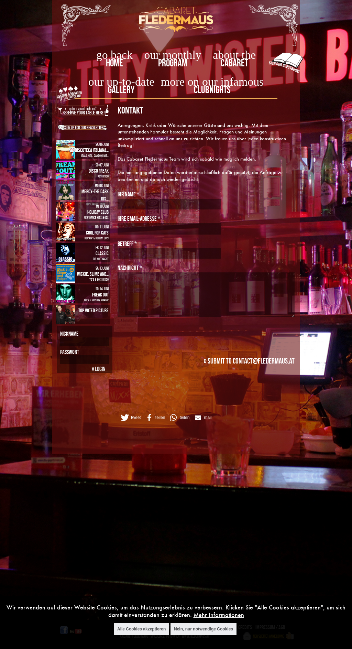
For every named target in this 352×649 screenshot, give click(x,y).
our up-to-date (121, 81)
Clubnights (212, 89)
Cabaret (234, 62)
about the (234, 54)
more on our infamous (212, 81)
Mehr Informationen (219, 614)
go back (114, 54)
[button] (130, 417)
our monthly (172, 54)
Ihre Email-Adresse (139, 218)
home (114, 62)
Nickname (69, 334)
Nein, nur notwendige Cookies (203, 629)
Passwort (69, 352)
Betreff (127, 243)
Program (172, 62)
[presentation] (170, 335)
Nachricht (130, 267)
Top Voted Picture (93, 310)
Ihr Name (128, 194)
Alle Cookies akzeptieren (141, 629)
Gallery (121, 89)
